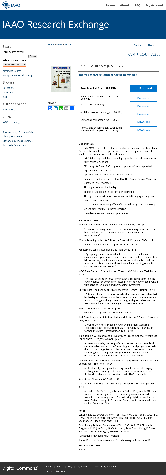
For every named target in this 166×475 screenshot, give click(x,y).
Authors (7, 97)
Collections (9, 87)
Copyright (60, 471)
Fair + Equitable (144, 54)
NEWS (59, 44)
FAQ (70, 466)
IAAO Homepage (12, 122)
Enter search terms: (13, 51)
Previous (138, 45)
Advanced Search (12, 70)
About (60, 466)
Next (150, 45)
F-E (66, 44)
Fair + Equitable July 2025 (101, 65)
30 (71, 44)
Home (51, 44)
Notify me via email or (17, 75)
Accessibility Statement (105, 466)
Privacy (49, 471)
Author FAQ (9, 109)
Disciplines (8, 92)
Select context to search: (16, 60)
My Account (83, 466)
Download (144, 88)
